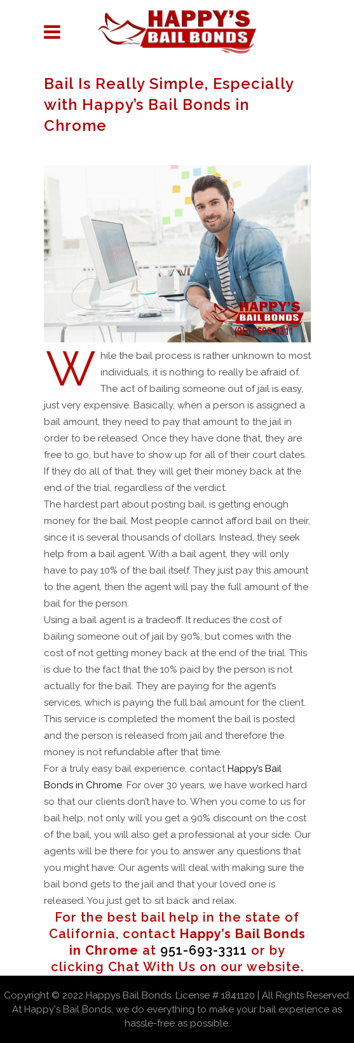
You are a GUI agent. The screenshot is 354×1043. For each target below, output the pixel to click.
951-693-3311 (203, 950)
